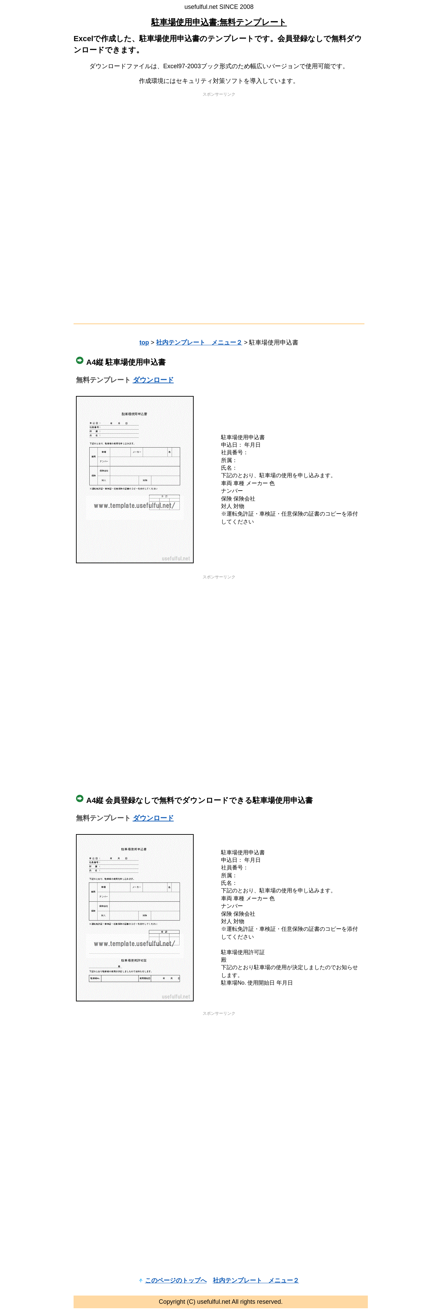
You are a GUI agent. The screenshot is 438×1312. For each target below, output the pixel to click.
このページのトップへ (176, 1280)
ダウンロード (153, 380)
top (144, 342)
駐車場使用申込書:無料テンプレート (219, 22)
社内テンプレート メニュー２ (199, 342)
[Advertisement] (219, 149)
